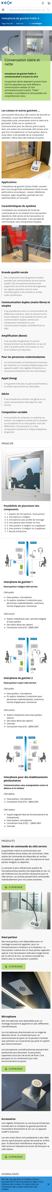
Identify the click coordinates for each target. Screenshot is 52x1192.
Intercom (19, 23)
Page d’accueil (7, 23)
